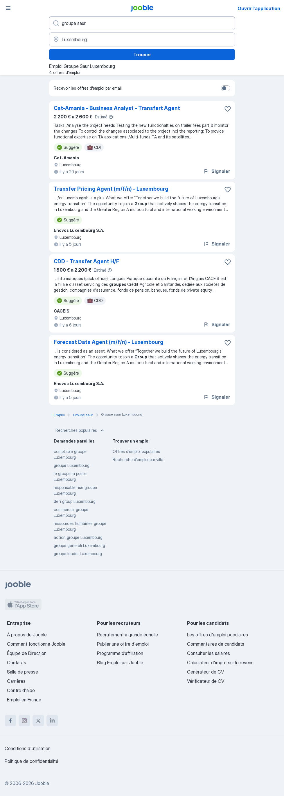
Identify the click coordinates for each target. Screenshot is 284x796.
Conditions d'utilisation (28, 748)
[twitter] (38, 720)
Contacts (16, 662)
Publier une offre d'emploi (123, 644)
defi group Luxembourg (75, 501)
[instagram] (24, 720)
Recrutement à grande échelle (127, 635)
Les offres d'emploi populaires (217, 635)
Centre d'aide (21, 690)
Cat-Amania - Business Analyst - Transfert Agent (117, 108)
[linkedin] (52, 720)
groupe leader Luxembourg (78, 553)
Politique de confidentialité (31, 761)
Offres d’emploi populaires (136, 451)
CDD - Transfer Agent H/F (86, 261)
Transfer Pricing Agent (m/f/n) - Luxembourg (111, 189)
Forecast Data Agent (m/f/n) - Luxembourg (108, 342)
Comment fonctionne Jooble (36, 644)
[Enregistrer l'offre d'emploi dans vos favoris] (227, 109)
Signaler (216, 171)
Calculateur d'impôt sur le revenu (220, 662)
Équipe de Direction (26, 653)
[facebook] (10, 720)
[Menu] (8, 8)
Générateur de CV (205, 672)
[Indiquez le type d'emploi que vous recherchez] (142, 23)
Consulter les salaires (208, 653)
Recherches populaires (80, 430)
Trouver (142, 54)
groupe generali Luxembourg (79, 545)
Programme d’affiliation (120, 653)
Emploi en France (24, 700)
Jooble (42, 783)
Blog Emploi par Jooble (120, 662)
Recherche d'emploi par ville (138, 459)
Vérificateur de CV (205, 681)
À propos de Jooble (27, 635)
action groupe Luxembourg (78, 537)
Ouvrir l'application (259, 8)
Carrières (16, 681)
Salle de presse (22, 672)
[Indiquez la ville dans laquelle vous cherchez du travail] (142, 39)
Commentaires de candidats (215, 644)
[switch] (225, 88)
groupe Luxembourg (71, 465)
